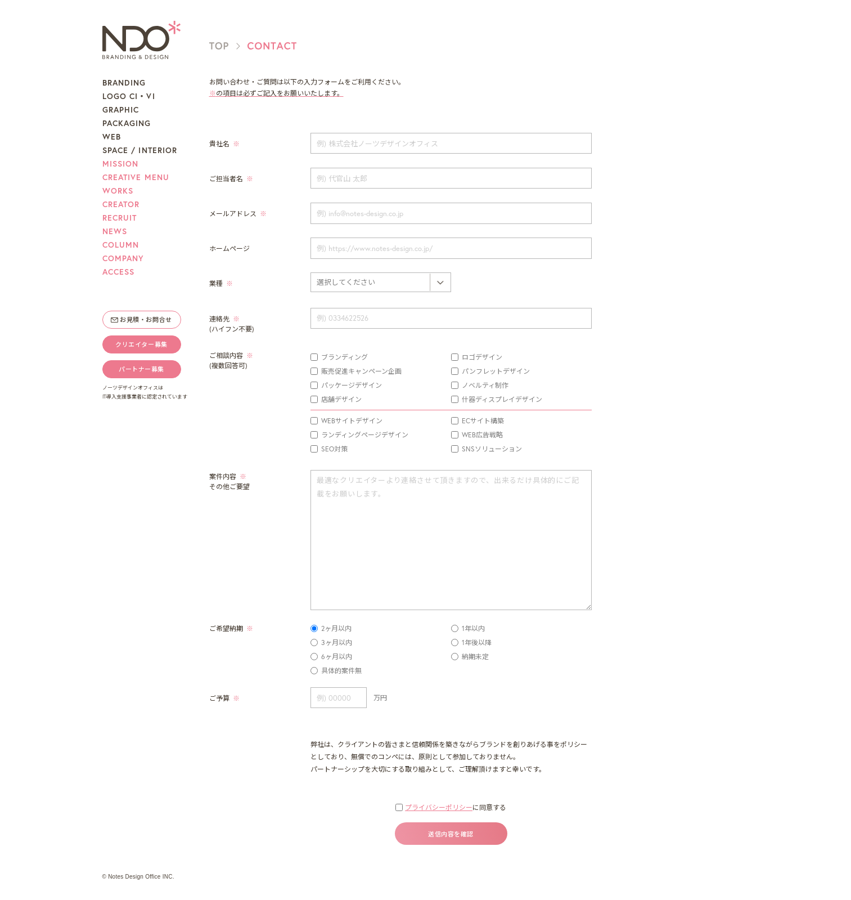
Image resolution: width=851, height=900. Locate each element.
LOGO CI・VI (128, 96)
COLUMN (120, 245)
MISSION (120, 164)
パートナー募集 (141, 369)
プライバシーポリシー (438, 807)
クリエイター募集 (141, 344)
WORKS (118, 191)
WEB (111, 137)
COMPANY (123, 258)
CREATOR (121, 204)
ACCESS (118, 272)
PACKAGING (126, 123)
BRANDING (124, 83)
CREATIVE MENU (136, 177)
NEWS (114, 231)
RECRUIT (119, 218)
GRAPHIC (120, 110)
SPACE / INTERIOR (140, 150)
